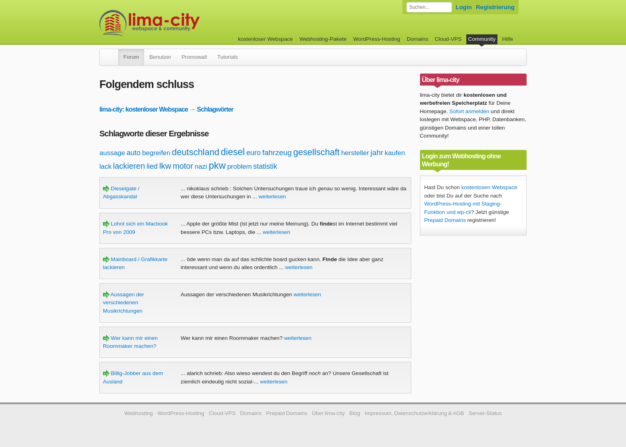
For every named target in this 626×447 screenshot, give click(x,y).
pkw (217, 165)
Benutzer (160, 57)
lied (152, 166)
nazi (201, 166)
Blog (354, 413)
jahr (376, 152)
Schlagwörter (215, 109)
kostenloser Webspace (265, 39)
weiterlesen (272, 197)
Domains (417, 39)
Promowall (194, 57)
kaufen (395, 153)
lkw (165, 165)
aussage (112, 153)
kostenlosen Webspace (489, 187)
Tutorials (227, 57)
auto (134, 153)
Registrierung (495, 7)
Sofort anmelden (469, 111)
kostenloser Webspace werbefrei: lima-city (179, 23)
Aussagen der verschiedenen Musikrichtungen (123, 302)
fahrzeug (277, 152)
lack (105, 166)
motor (183, 166)
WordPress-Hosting (376, 39)
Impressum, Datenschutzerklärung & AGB (414, 413)
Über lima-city (328, 413)
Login (464, 7)
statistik (265, 166)
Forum (131, 57)
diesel (233, 152)
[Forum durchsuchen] (429, 7)
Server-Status (485, 413)
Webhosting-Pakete (323, 39)
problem (239, 166)
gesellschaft (316, 152)
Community (482, 39)
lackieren (129, 166)
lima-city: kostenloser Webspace (143, 109)
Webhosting (138, 413)
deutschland (196, 152)
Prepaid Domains (445, 220)
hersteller (355, 153)
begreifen (156, 153)
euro (253, 153)
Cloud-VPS (448, 39)
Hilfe (507, 39)
